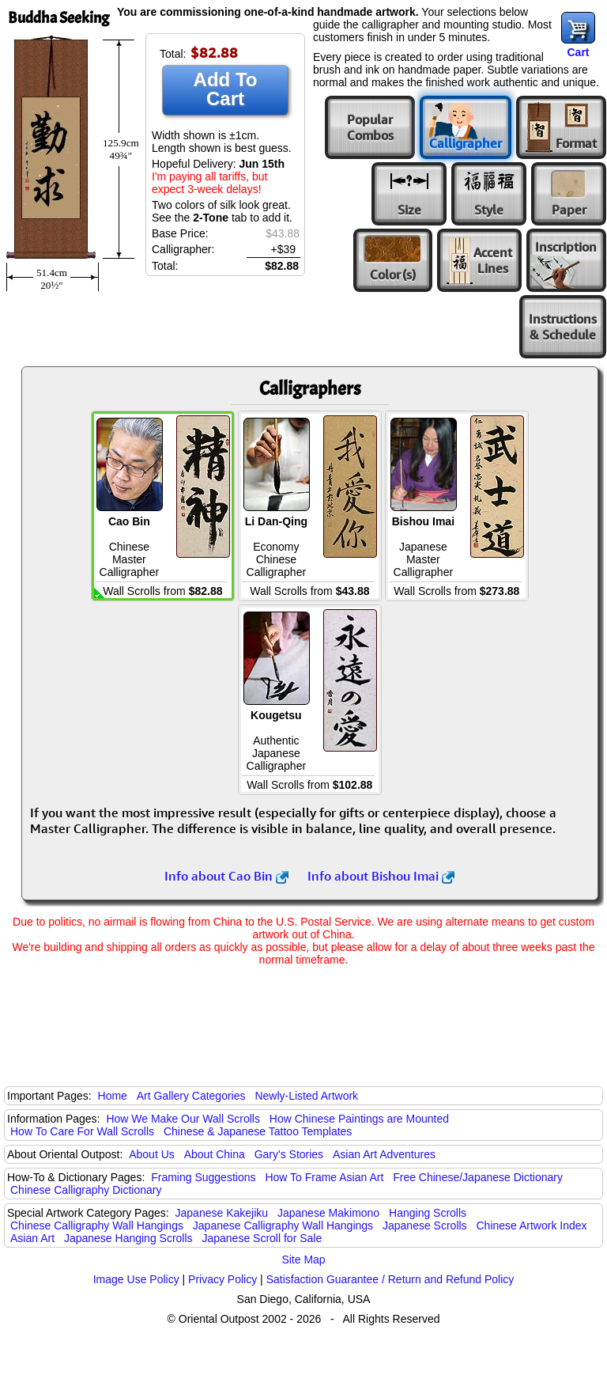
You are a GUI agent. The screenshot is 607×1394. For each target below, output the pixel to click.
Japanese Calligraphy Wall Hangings (283, 1225)
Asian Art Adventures (384, 1154)
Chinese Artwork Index (532, 1225)
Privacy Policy (222, 1279)
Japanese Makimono (328, 1212)
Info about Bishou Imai (380, 876)
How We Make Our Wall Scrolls (182, 1118)
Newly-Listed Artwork (306, 1095)
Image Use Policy (136, 1279)
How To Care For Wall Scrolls (82, 1131)
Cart (578, 52)
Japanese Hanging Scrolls (128, 1238)
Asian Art (32, 1238)
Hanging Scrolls (427, 1212)
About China (214, 1154)
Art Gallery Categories (191, 1095)
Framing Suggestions (203, 1177)
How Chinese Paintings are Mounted (359, 1118)
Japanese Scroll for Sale (262, 1238)
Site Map (303, 1259)
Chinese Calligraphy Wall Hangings (96, 1225)
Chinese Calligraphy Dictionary (85, 1190)
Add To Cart (226, 89)
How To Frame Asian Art (324, 1177)
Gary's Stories (288, 1154)
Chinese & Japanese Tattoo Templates (258, 1131)
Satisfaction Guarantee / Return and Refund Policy (390, 1279)
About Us (152, 1154)
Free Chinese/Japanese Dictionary (478, 1177)
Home (112, 1095)
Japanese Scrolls (425, 1225)
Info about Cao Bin (226, 876)
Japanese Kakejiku (222, 1212)
